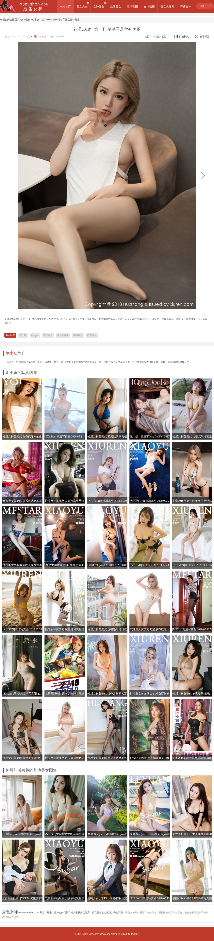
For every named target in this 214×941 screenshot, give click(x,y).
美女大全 (82, 6)
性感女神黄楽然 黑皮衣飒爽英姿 (107, 757)
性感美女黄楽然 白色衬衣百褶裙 (150, 693)
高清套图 (132, 6)
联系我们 (135, 934)
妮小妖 (35, 19)
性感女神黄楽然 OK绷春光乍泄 (65, 565)
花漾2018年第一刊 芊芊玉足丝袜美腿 (59, 19)
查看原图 (202, 36)
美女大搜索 (167, 6)
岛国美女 (115, 6)
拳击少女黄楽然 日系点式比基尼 (22, 500)
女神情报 (149, 6)
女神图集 (98, 6)
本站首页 (65, 6)
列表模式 (184, 36)
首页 (17, 19)
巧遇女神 (185, 6)
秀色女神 (115, 934)
